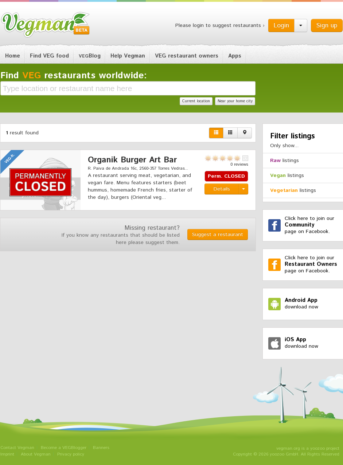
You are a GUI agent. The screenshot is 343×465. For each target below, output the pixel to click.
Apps (234, 56)
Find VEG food (49, 56)
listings (284, 160)
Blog (90, 56)
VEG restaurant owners (186, 56)
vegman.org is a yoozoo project (307, 448)
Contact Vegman (17, 448)
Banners (101, 448)
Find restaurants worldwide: (73, 75)
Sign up (326, 25)
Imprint (7, 454)
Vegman (45, 25)
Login (281, 25)
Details (222, 189)
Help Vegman (127, 56)
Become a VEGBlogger (63, 448)
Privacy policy (70, 454)
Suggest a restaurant (217, 234)
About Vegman (36, 454)
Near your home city (235, 101)
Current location (196, 101)
